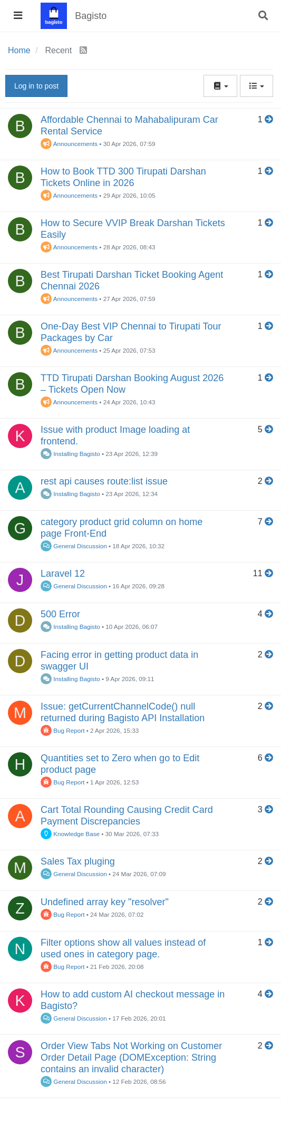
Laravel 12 (63, 573)
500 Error (60, 614)
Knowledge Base (70, 833)
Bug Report (62, 730)
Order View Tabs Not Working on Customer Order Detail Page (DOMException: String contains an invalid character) (131, 1057)
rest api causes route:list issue (104, 481)
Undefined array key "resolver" (105, 902)
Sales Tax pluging (78, 861)
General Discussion (74, 545)
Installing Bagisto (70, 453)
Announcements (69, 143)
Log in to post (36, 86)
